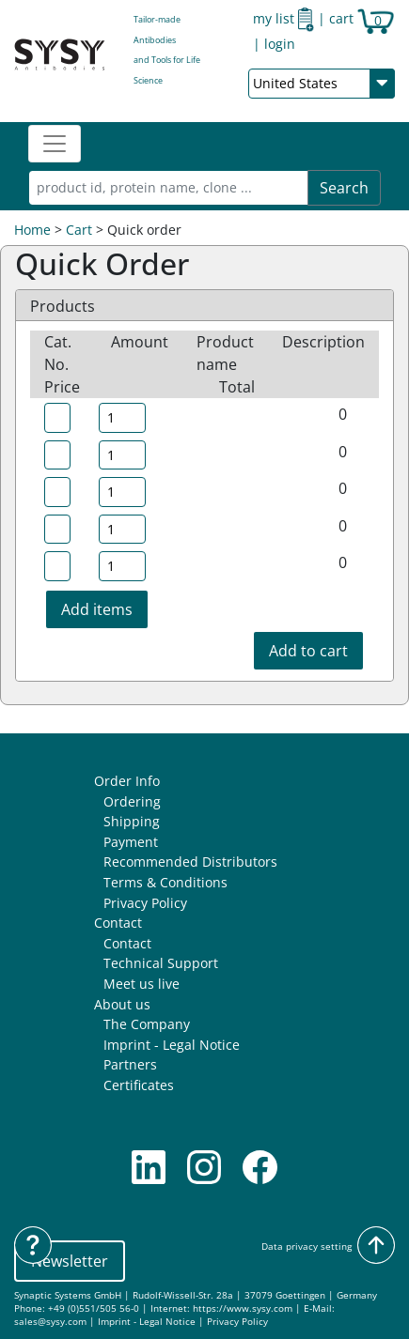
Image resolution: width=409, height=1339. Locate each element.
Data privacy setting (306, 1246)
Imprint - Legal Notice (171, 1045)
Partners (130, 1064)
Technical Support (160, 963)
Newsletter (69, 1261)
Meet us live (141, 984)
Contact (118, 922)
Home (32, 230)
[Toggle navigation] (54, 143)
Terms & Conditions (165, 882)
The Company (146, 1024)
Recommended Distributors (190, 861)
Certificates (138, 1085)
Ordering (132, 801)
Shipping (131, 821)
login (279, 44)
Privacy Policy (145, 903)
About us (122, 1004)
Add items (97, 609)
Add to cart (308, 650)
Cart (79, 230)
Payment (130, 842)
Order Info (127, 781)
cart (361, 18)
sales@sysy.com (50, 1322)
